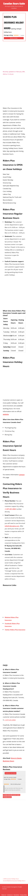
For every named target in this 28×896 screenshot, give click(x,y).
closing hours (7, 795)
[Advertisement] (14, 56)
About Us (3, 894)
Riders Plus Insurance (17, 630)
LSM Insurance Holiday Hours (11, 879)
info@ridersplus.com (12, 526)
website (6, 414)
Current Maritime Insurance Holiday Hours (14, 880)
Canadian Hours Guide (14, 3)
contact (22, 475)
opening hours (7, 797)
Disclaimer (16, 894)
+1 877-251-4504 (9, 720)
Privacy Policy (23, 894)
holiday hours (16, 795)
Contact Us (10, 894)
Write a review (13, 38)
